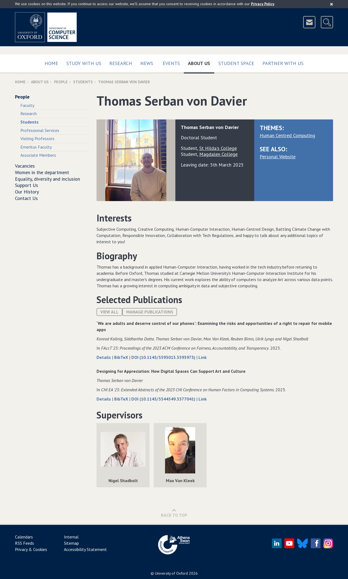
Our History (27, 192)
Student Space (236, 63)
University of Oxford (171, 573)
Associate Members (38, 155)
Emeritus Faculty (36, 147)
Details (104, 357)
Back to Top (174, 513)
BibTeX (121, 357)
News (146, 63)
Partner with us (282, 63)
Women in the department (42, 172)
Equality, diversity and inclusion (47, 179)
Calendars (24, 537)
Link (202, 357)
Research (120, 63)
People (61, 81)
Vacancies (25, 166)
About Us (201, 62)
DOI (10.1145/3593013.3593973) (163, 357)
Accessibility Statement (85, 549)
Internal (71, 537)
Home (51, 63)
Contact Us (26, 198)
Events (171, 63)
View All (109, 312)
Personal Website (278, 156)
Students (83, 81)
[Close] (331, 4)
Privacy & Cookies (31, 549)
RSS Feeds (24, 543)
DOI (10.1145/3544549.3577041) (163, 399)
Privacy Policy (262, 3)
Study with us (83, 63)
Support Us (26, 185)
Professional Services (39, 130)
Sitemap (71, 543)
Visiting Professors (37, 138)
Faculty (27, 105)
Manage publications (149, 312)
